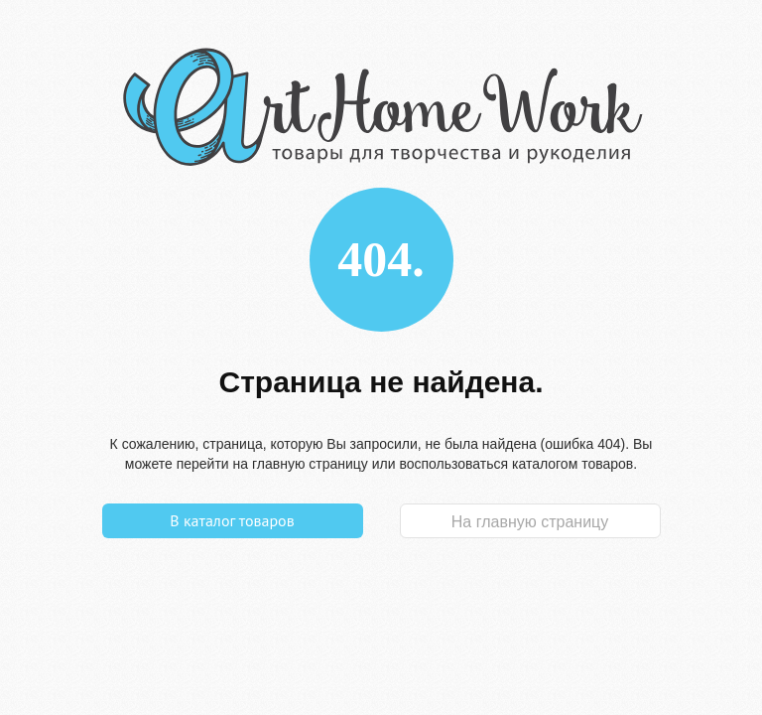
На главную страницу (529, 521)
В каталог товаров (232, 520)
